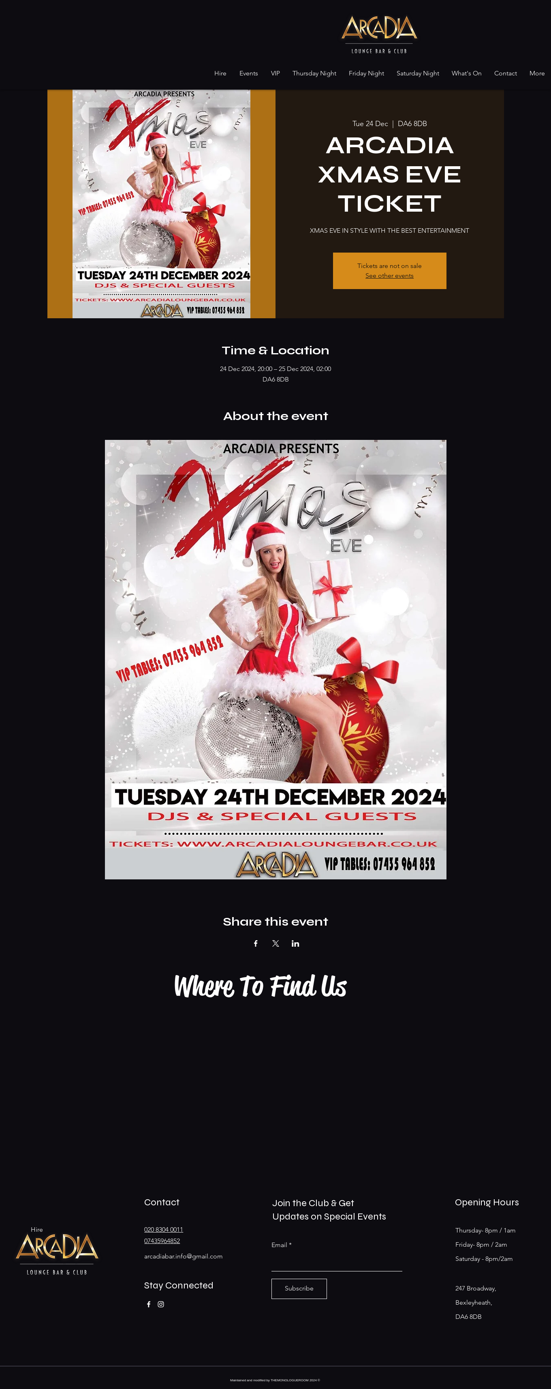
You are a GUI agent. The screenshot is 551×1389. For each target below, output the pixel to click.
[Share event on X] (276, 943)
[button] (220, 73)
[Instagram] (161, 1304)
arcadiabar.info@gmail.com (183, 1256)
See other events (389, 275)
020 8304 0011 (163, 1229)
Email (279, 1245)
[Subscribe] (299, 1289)
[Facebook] (149, 1304)
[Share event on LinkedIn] (295, 943)
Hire (37, 1229)
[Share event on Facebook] (256, 943)
